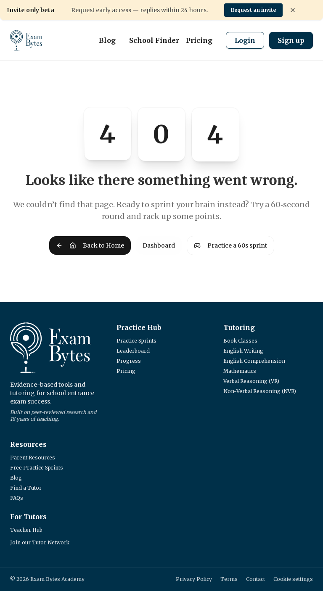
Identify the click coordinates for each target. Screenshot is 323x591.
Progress (128, 361)
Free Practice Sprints (36, 467)
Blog (107, 40)
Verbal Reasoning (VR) (251, 381)
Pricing (199, 40)
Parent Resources (32, 457)
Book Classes (240, 341)
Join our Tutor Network (39, 542)
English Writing (243, 351)
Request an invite (253, 10)
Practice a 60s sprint (230, 245)
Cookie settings (293, 579)
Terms (229, 579)
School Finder (154, 40)
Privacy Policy (194, 579)
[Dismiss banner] (292, 10)
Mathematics (239, 371)
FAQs (16, 498)
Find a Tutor (26, 488)
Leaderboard (133, 351)
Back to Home (90, 245)
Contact (255, 579)
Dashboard (159, 245)
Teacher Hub (26, 530)
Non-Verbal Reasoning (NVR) (259, 391)
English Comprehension (254, 361)
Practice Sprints (136, 341)
